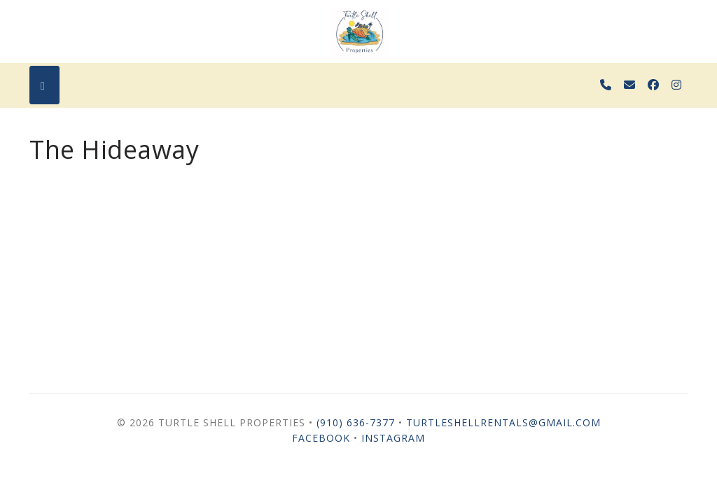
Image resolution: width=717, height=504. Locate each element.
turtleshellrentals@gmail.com (503, 422)
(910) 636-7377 (355, 422)
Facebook (321, 437)
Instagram (393, 437)
